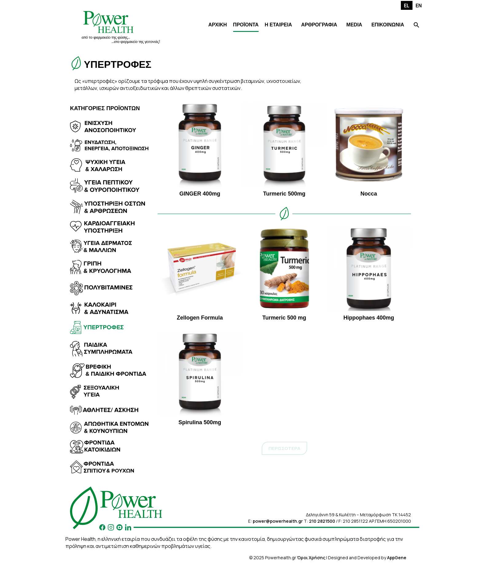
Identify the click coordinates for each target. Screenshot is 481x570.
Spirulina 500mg (200, 378)
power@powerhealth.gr (278, 521)
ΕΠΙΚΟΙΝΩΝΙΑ (387, 24)
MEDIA (354, 24)
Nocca (369, 150)
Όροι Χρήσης (311, 557)
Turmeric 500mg (284, 150)
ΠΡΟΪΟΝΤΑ (246, 24)
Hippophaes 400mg (369, 274)
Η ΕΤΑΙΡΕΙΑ (278, 24)
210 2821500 (322, 521)
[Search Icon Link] (416, 26)
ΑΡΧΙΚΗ (217, 24)
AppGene (396, 557)
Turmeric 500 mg (284, 274)
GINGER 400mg (200, 150)
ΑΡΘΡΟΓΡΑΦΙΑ (319, 24)
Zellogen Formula (200, 274)
